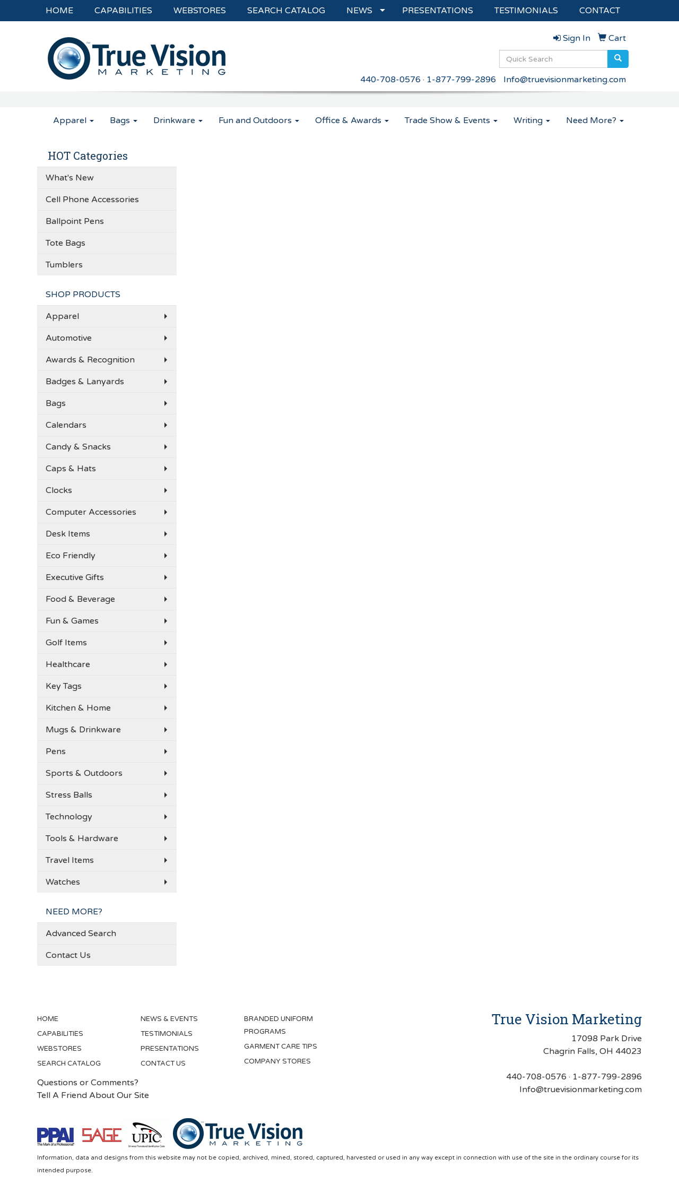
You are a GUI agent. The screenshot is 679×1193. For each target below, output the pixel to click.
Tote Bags (65, 243)
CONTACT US (163, 1063)
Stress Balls (69, 795)
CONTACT (599, 10)
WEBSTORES (199, 10)
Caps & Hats (71, 468)
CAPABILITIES (123, 10)
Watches (63, 882)
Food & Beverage (80, 599)
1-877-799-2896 (461, 79)
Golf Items (66, 642)
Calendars (66, 425)
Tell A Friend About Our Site (93, 1095)
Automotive (69, 338)
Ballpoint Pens (75, 221)
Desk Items (68, 534)
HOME (59, 10)
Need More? (595, 120)
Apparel (73, 120)
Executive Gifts (75, 577)
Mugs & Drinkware (83, 729)
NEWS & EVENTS (169, 1019)
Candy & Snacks (78, 447)
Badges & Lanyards (85, 381)
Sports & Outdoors (84, 773)
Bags (123, 120)
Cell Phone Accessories (92, 199)
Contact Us (68, 955)
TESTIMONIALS (526, 10)
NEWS (359, 10)
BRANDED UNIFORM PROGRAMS (278, 1025)
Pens (56, 751)
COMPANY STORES (277, 1061)
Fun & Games (72, 621)
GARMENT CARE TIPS (280, 1046)
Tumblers (64, 265)
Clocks (59, 490)
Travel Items (70, 860)
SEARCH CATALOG (286, 10)
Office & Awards (352, 120)
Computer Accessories (91, 512)
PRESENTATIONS (437, 10)
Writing (531, 120)
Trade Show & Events (451, 120)
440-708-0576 (390, 79)
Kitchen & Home (78, 708)
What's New (70, 177)
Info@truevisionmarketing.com (564, 79)
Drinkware (178, 120)
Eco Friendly (70, 555)
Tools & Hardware (82, 838)
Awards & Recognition (90, 360)
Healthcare (68, 664)
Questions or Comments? (87, 1082)
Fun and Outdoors (259, 120)
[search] (618, 59)
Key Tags (64, 686)
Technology (69, 816)
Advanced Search (81, 933)
